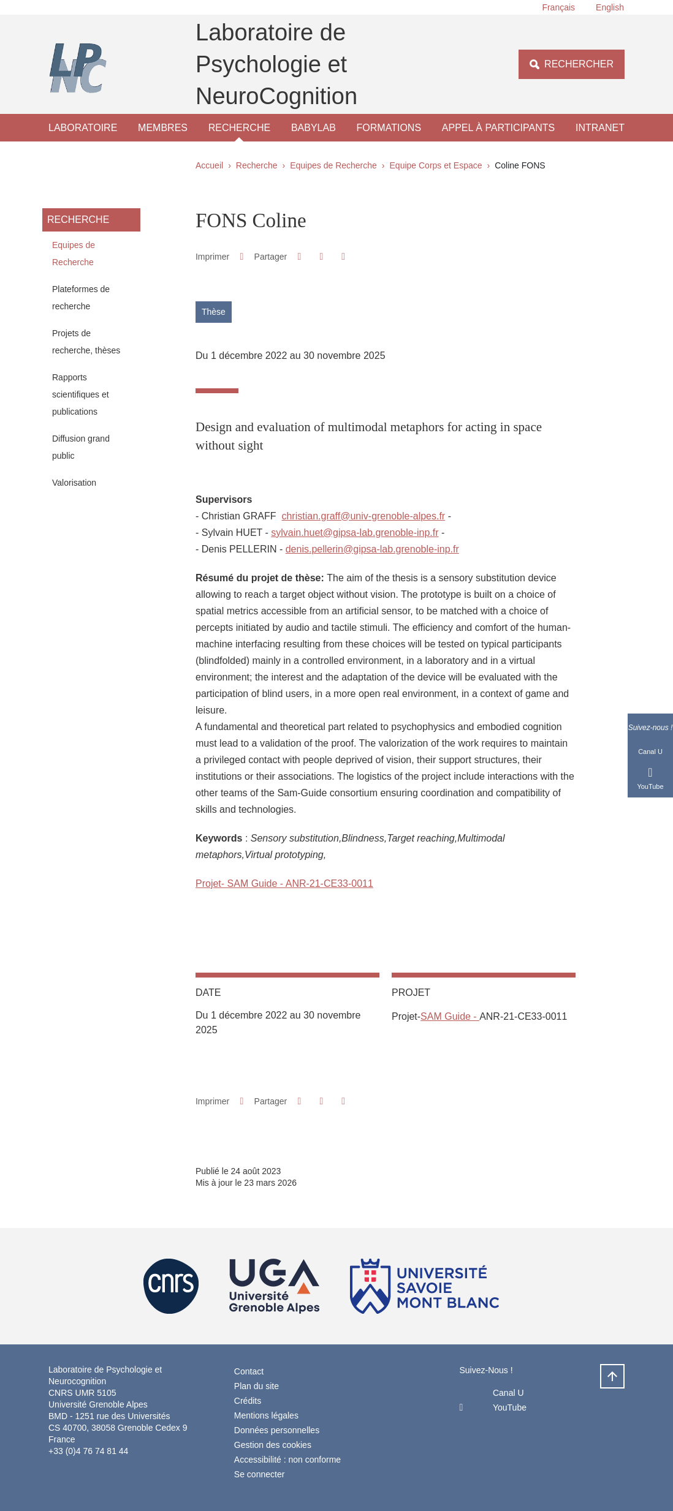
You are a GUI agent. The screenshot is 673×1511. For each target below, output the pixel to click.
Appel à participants (498, 127)
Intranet (600, 127)
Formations (389, 127)
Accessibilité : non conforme (287, 1459)
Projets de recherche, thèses (86, 341)
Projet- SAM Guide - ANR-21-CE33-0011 (284, 883)
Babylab (313, 127)
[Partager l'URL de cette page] (343, 256)
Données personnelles (276, 1430)
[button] (299, 256)
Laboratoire (82, 127)
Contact (249, 1371)
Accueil (209, 165)
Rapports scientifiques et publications (80, 394)
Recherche (239, 127)
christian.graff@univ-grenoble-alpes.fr (363, 516)
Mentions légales (266, 1415)
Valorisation (74, 483)
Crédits (247, 1401)
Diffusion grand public (81, 447)
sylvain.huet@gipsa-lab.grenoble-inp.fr (354, 532)
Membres (163, 127)
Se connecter (259, 1474)
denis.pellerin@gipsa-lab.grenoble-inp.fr (372, 549)
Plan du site (256, 1386)
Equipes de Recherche (333, 165)
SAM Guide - (449, 1016)
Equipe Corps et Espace (436, 165)
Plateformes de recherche (81, 297)
